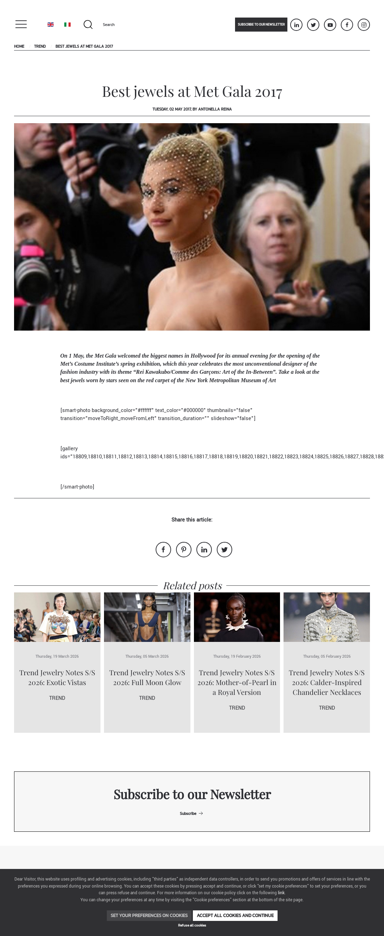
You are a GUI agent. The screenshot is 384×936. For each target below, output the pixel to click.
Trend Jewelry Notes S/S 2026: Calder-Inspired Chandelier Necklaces (327, 682)
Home (19, 46)
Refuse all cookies (192, 925)
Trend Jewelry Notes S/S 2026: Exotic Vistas (57, 677)
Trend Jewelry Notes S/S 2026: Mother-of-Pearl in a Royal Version (236, 682)
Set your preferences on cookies (149, 915)
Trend (40, 46)
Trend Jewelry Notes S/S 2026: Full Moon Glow (147, 677)
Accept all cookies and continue (235, 915)
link (281, 893)
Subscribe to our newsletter (261, 24)
